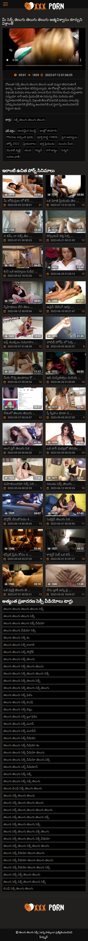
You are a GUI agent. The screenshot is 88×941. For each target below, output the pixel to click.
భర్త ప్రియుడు (47, 143)
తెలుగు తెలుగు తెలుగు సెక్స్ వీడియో (24, 623)
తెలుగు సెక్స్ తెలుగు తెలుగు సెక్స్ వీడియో (26, 838)
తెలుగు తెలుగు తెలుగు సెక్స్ (19, 616)
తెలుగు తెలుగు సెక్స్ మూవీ (18, 723)
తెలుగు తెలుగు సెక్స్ (29, 932)
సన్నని (64, 150)
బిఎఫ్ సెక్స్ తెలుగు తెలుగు (18, 888)
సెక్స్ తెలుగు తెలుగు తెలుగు (29, 119)
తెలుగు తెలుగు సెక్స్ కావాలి (18, 644)
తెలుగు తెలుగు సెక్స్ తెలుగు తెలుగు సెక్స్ (26, 673)
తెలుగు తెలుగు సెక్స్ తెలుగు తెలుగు (23, 666)
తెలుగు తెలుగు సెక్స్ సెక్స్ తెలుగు (21, 781)
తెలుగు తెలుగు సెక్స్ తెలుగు (19, 659)
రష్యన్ (38, 150)
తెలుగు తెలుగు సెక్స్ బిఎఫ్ (18, 702)
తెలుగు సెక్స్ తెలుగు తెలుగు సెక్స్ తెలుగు (26, 831)
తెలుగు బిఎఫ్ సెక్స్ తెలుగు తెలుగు (22, 788)
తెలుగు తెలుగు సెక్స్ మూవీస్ (19, 731)
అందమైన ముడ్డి (27, 130)
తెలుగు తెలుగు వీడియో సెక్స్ (19, 630)
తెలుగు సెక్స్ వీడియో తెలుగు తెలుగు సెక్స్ (26, 867)
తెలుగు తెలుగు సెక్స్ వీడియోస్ (20, 766)
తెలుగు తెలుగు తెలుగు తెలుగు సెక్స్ (23, 609)
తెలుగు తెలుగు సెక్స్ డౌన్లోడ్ (18, 652)
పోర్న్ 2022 (12, 143)
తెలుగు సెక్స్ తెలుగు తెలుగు (19, 795)
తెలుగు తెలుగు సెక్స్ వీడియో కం (21, 745)
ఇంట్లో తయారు (48, 130)
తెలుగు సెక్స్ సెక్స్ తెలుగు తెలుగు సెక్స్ (24, 881)
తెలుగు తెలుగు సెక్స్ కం (16, 637)
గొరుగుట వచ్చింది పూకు (19, 137)
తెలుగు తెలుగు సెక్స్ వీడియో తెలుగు (24, 752)
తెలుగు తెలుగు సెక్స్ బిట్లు (17, 709)
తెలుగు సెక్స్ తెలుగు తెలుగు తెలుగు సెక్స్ (26, 817)
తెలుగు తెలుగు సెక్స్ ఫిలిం (17, 695)
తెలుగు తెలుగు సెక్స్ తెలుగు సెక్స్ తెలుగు (26, 687)
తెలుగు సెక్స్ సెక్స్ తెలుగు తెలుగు (21, 874)
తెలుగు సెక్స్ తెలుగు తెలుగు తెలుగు (23, 802)
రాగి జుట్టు (51, 150)
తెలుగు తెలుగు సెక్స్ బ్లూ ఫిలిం (20, 716)
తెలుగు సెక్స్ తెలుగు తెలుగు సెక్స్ (21, 824)
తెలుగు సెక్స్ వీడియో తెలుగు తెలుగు (24, 853)
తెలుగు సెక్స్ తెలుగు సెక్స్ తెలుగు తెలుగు (26, 845)
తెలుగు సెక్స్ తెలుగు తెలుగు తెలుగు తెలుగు (28, 810)
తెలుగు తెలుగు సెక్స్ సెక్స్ (17, 774)
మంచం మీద (65, 143)
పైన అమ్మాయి (69, 137)
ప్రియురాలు (29, 143)
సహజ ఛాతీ (13, 156)
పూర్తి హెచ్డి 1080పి (47, 137)
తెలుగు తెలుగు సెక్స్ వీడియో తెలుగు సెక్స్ (26, 759)
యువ (27, 150)
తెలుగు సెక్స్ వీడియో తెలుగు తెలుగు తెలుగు (28, 860)
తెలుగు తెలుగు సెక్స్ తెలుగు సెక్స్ (21, 680)
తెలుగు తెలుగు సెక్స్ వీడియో (19, 738)
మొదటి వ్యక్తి (13, 150)
